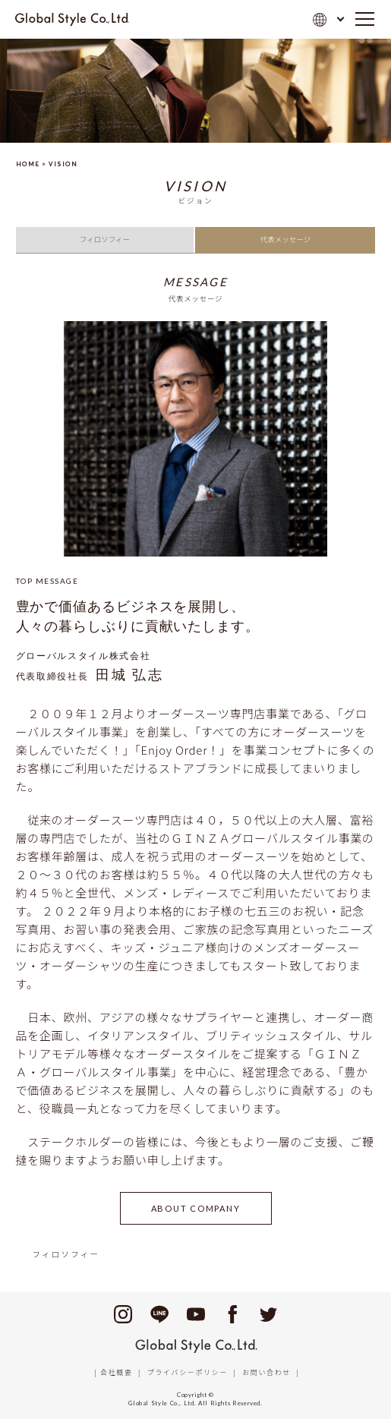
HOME (28, 164)
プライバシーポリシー (187, 1372)
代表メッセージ (285, 239)
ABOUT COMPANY (196, 1208)
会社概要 (116, 1372)
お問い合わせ (266, 1372)
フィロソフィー (105, 239)
